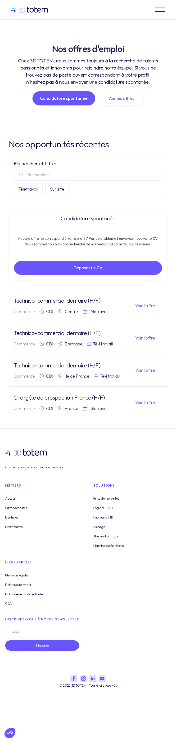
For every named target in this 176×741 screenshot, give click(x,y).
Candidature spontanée (64, 98)
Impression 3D (103, 523)
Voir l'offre (145, 305)
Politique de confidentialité (24, 600)
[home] (31, 10)
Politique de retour (18, 591)
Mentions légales (17, 581)
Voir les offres (121, 98)
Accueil (10, 504)
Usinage (99, 533)
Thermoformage (105, 542)
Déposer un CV (88, 267)
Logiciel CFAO (103, 514)
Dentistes (11, 523)
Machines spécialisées (108, 552)
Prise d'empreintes (106, 504)
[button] (160, 10)
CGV (8, 610)
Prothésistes (14, 533)
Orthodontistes (16, 514)
